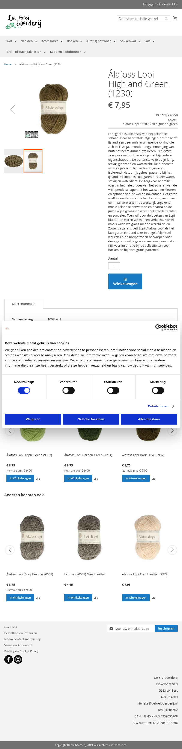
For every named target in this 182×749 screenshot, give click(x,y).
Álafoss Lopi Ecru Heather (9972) (145, 574)
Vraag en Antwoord (18, 645)
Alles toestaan (149, 419)
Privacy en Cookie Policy (21, 651)
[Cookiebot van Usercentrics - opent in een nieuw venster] (158, 327)
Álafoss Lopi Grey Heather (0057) (29, 574)
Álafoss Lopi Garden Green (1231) (88, 455)
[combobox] (143, 18)
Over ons (10, 627)
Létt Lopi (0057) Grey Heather (85, 574)
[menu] (91, 46)
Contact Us (170, 4)
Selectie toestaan (91, 419)
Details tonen (158, 406)
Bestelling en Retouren (20, 633)
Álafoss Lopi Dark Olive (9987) (143, 455)
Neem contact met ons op (22, 639)
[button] (12, 109)
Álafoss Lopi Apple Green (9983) (29, 455)
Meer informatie (23, 304)
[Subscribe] (166, 628)
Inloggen (149, 4)
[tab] (23, 304)
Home (8, 64)
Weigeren (33, 419)
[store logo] (23, 22)
